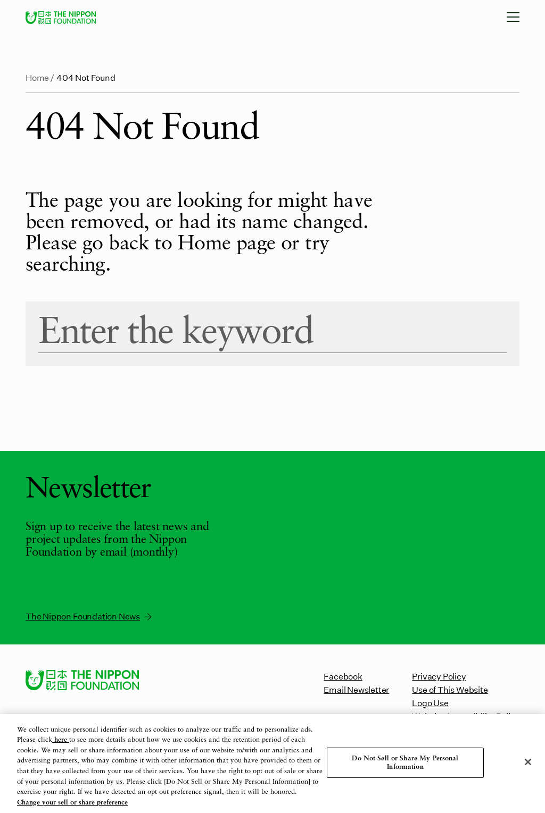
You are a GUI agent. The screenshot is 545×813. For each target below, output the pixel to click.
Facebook (343, 676)
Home (37, 77)
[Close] (528, 762)
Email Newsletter (356, 689)
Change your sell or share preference (72, 802)
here (60, 740)
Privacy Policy (439, 676)
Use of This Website (450, 689)
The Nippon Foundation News (90, 616)
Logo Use (430, 702)
